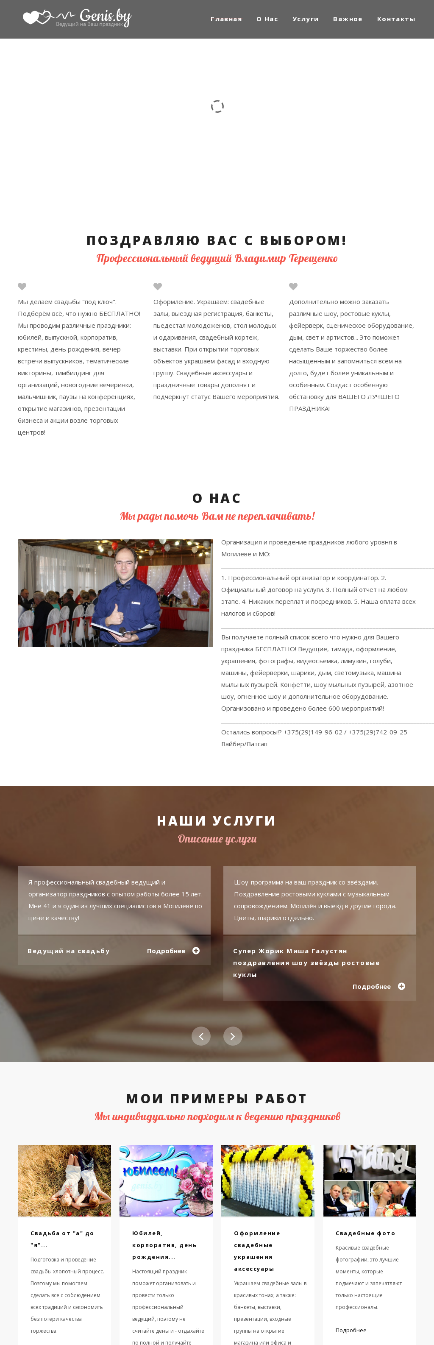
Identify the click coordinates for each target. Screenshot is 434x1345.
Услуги (305, 18)
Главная (226, 18)
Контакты (396, 18)
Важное (347, 18)
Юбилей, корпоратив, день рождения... (164, 1245)
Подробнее (166, 950)
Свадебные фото (365, 1233)
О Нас (267, 18)
